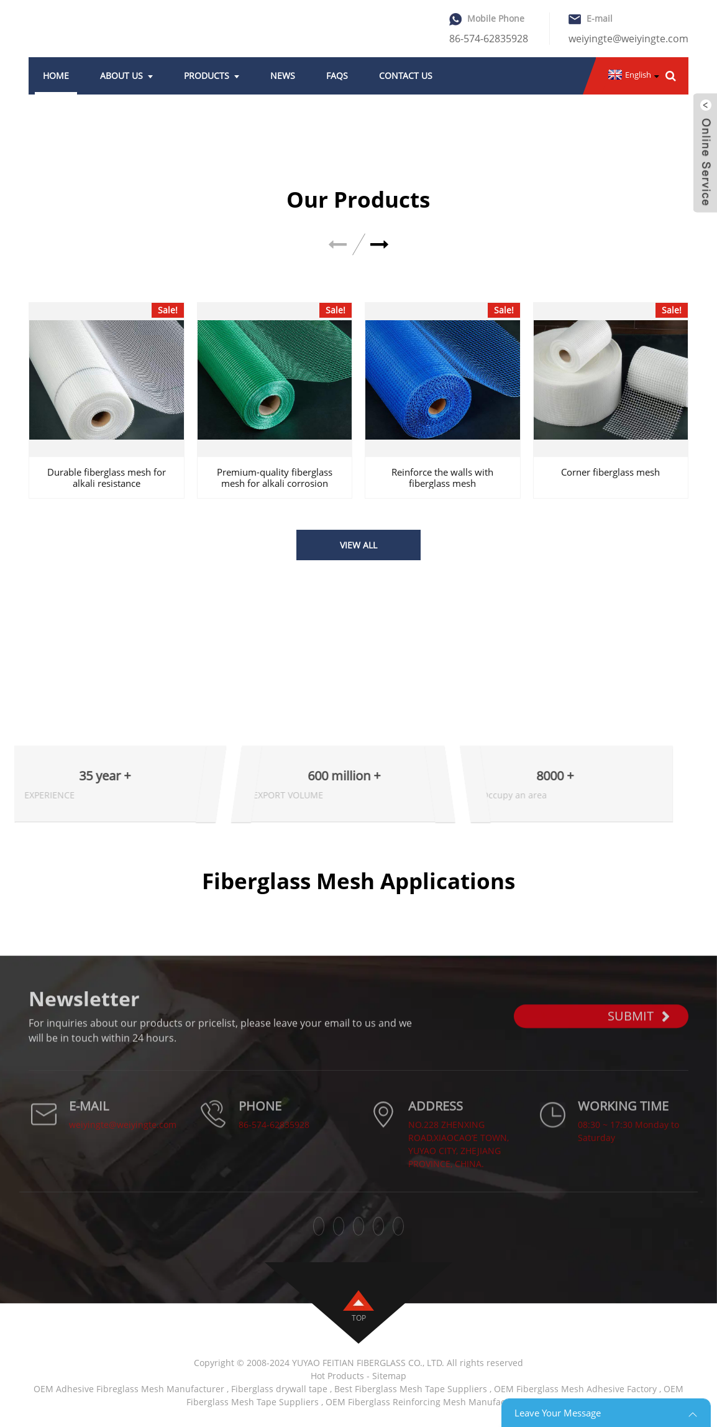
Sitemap (389, 1376)
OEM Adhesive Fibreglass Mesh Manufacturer (129, 1389)
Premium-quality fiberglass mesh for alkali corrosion (274, 477)
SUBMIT (639, 1031)
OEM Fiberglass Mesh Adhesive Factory (575, 1389)
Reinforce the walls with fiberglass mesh (442, 477)
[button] (379, 245)
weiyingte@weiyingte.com (628, 38)
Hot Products (337, 1376)
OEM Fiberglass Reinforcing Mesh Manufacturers (428, 1402)
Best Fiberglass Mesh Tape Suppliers (410, 1389)
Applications (53, 907)
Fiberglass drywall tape (279, 1389)
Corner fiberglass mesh (610, 472)
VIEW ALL (358, 545)
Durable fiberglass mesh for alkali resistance (106, 477)
